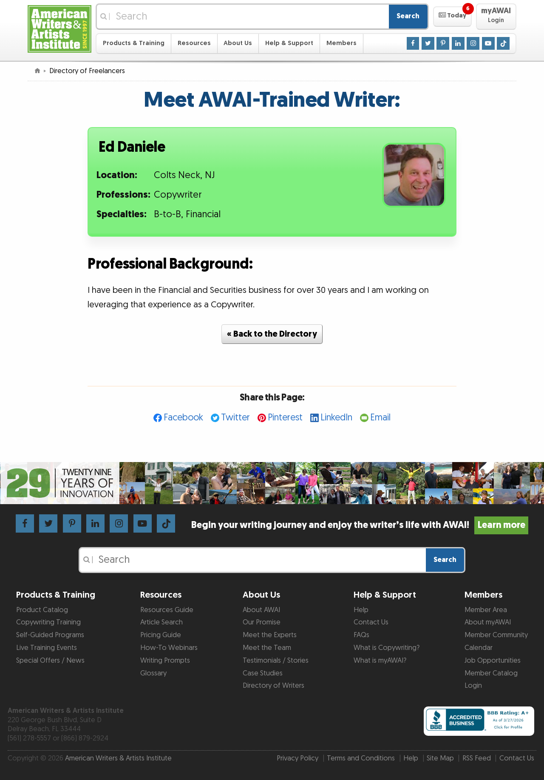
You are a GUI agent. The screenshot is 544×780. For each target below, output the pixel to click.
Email (380, 417)
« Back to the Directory (272, 334)
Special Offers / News (50, 660)
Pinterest (285, 417)
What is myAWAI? (380, 660)
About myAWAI (488, 622)
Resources (194, 43)
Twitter (235, 417)
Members (341, 43)
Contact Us (371, 622)
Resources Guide (166, 610)
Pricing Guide (160, 635)
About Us (238, 43)
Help (361, 610)
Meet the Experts (270, 635)
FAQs (361, 635)
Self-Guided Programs (50, 635)
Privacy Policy (297, 758)
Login (473, 685)
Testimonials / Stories (276, 660)
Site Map (440, 758)
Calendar (479, 647)
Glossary (153, 673)
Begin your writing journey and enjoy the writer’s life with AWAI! (359, 525)
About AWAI (261, 610)
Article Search (161, 622)
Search (408, 16)
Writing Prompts (165, 660)
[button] (452, 16)
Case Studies (263, 673)
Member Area (486, 610)
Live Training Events (46, 647)
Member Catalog (491, 673)
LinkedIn (336, 417)
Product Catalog (42, 610)
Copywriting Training (48, 622)
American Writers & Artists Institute (118, 758)
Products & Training (133, 43)
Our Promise (261, 622)
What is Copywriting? (386, 647)
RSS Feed (476, 758)
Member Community (496, 635)
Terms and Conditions (361, 758)
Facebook (183, 417)
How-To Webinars (169, 647)
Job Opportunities (493, 660)
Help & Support (289, 43)
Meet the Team (267, 647)
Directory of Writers (273, 685)
